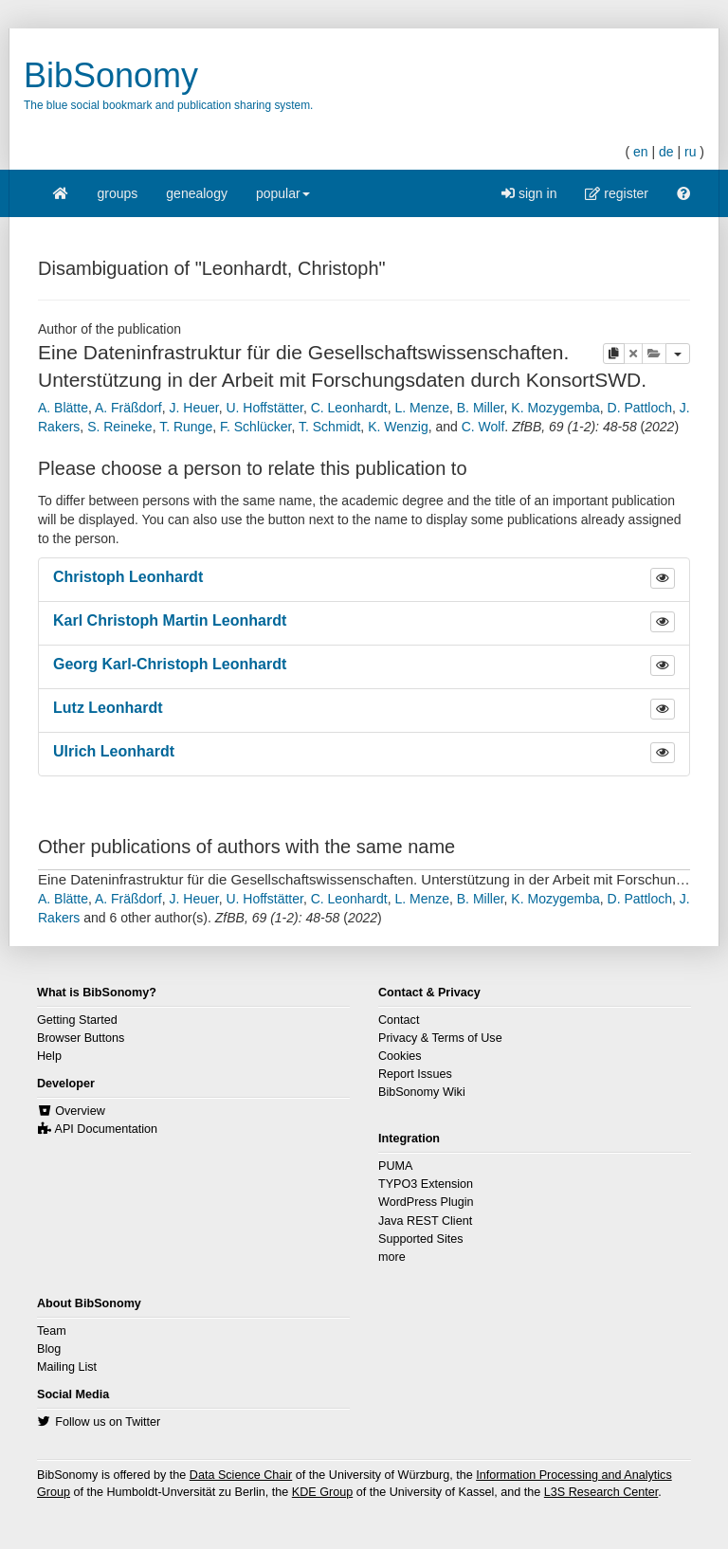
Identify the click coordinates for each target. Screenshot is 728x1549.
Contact (398, 1020)
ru (690, 151)
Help (49, 1056)
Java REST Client (425, 1221)
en (640, 151)
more (392, 1257)
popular (283, 199)
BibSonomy (111, 75)
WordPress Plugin (426, 1202)
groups (118, 193)
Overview (79, 1111)
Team (51, 1331)
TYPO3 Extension (425, 1184)
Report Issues (415, 1074)
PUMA (395, 1166)
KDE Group (322, 1492)
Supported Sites (421, 1239)
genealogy (197, 193)
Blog (49, 1349)
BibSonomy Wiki (421, 1092)
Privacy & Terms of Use (440, 1038)
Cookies (400, 1056)
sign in (528, 193)
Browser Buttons (80, 1038)
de (666, 151)
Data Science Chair (241, 1475)
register (616, 193)
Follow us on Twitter (107, 1422)
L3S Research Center (601, 1492)
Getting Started (77, 1020)
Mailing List (67, 1367)
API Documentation (106, 1129)
